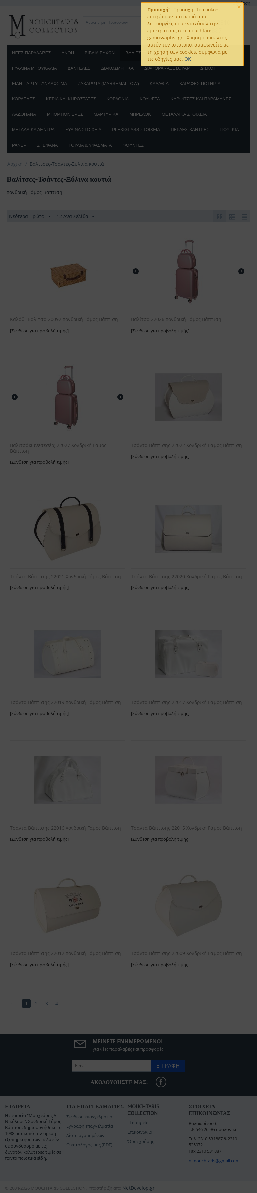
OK (187, 59)
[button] (170, 77)
